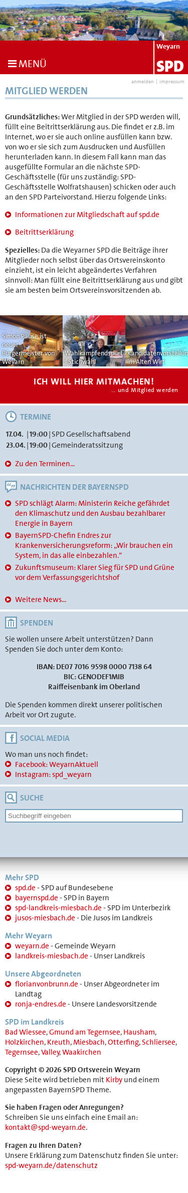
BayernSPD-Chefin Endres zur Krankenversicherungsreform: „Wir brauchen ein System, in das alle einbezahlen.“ (94, 545)
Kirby (114, 1080)
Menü (27, 63)
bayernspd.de (36, 898)
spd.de (25, 888)
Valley (50, 1052)
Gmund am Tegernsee (84, 1032)
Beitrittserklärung (44, 232)
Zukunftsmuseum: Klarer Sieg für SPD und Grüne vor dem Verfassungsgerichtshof (94, 572)
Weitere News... (40, 599)
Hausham (139, 1032)
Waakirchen (81, 1052)
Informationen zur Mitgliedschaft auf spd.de (87, 215)
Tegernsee (21, 1052)
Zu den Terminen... (45, 464)
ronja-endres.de (40, 1004)
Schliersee (158, 1042)
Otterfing (123, 1042)
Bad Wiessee (25, 1032)
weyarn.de (32, 946)
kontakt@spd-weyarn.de (45, 1127)
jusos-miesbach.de (45, 918)
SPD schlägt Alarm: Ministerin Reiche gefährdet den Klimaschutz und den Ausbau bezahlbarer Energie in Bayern (92, 513)
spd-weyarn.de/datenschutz (51, 1165)
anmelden (142, 81)
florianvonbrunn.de (46, 984)
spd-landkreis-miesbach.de (58, 908)
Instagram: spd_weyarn (53, 774)
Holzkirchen (24, 1042)
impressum (171, 81)
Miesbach (89, 1042)
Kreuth (58, 1042)
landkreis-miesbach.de (51, 956)
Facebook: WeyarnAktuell (56, 764)
